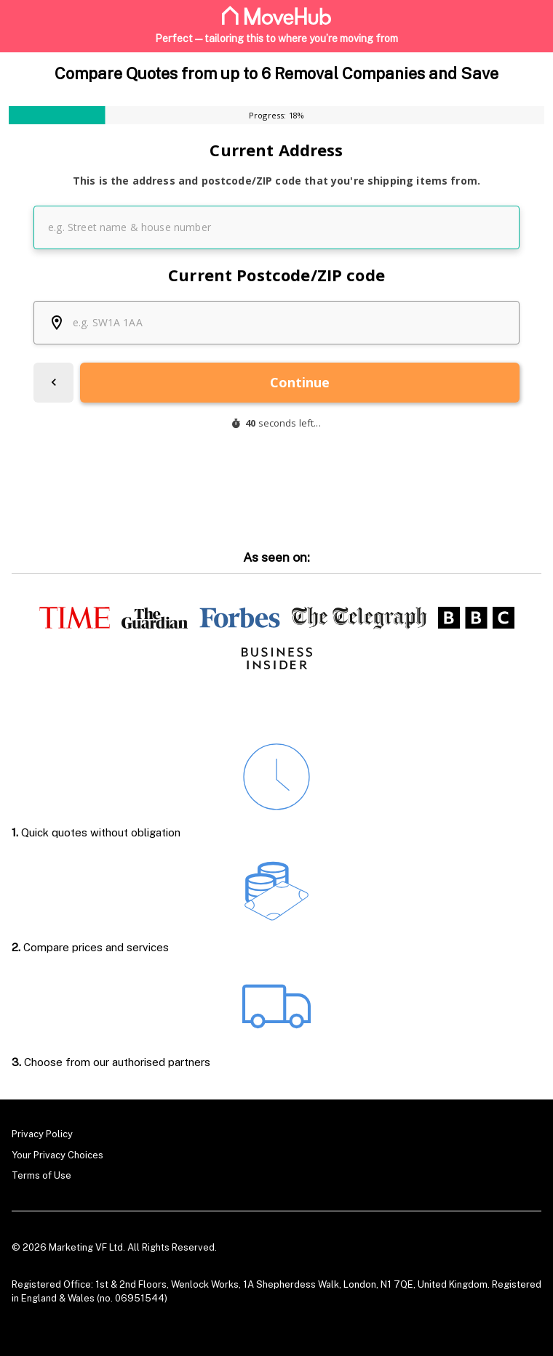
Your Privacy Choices (57, 1154)
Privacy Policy (42, 1134)
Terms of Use (41, 1175)
